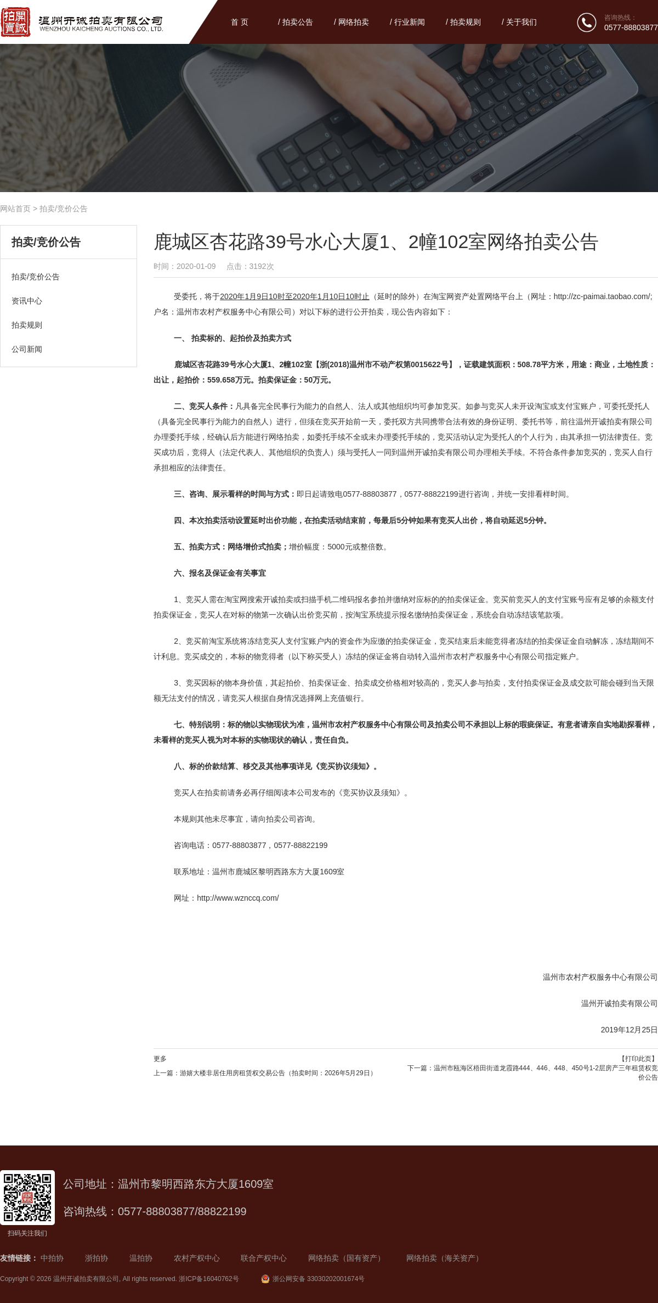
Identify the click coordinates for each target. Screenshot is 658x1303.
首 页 (239, 22)
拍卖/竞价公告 (63, 208)
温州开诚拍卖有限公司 (86, 1279)
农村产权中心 (197, 1258)
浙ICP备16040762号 (209, 1279)
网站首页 (15, 208)
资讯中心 (27, 300)
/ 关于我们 (519, 22)
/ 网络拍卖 (351, 22)
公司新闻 (27, 349)
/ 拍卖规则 (463, 22)
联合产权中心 (264, 1258)
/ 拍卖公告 (295, 22)
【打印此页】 (638, 1059)
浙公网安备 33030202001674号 (313, 1278)
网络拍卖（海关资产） (444, 1258)
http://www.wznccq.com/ (238, 898)
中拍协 (52, 1258)
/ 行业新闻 (407, 22)
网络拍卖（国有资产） (346, 1258)
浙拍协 (96, 1258)
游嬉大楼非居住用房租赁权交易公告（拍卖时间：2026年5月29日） (278, 1073)
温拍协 (140, 1258)
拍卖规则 (27, 325)
